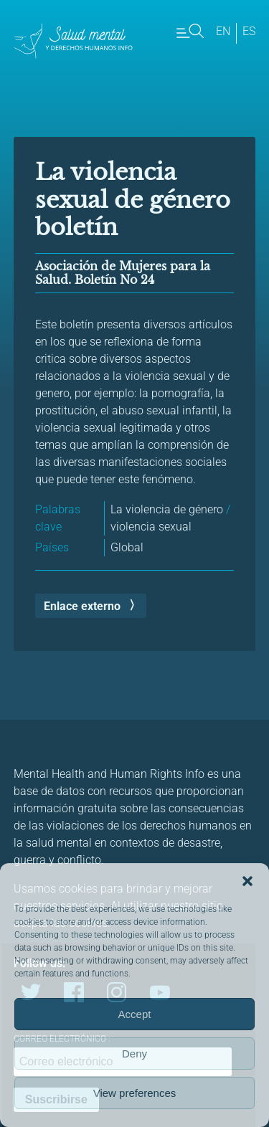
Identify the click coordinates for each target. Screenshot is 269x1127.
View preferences (134, 1093)
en (223, 31)
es (248, 31)
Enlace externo (82, 606)
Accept (134, 1014)
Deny (134, 1053)
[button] (247, 881)
